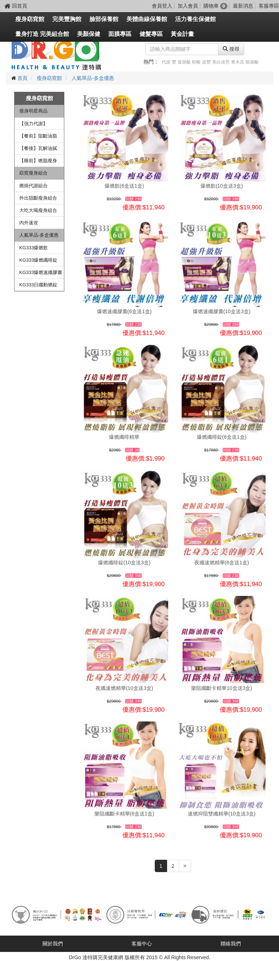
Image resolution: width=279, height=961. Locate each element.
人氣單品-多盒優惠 (93, 78)
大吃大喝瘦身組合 (38, 210)
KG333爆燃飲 (33, 247)
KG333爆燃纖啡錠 (38, 260)
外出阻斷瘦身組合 (38, 198)
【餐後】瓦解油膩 (38, 148)
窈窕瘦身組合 (33, 173)
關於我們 (53, 943)
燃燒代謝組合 (33, 185)
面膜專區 (120, 34)
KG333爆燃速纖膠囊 (40, 272)
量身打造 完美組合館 (42, 34)
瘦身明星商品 (33, 111)
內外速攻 (28, 222)
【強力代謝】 (33, 123)
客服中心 (142, 943)
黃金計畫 (182, 34)
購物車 (215, 6)
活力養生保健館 (195, 19)
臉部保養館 (103, 19)
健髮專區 (151, 34)
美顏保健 (88, 34)
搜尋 (231, 49)
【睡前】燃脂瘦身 (38, 160)
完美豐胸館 (66, 19)
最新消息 (243, 6)
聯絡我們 (231, 943)
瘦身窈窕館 (29, 19)
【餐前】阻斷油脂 (38, 136)
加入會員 (188, 6)
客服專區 (269, 6)
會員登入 (162, 6)
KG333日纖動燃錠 (38, 284)
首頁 (22, 78)
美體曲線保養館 (146, 19)
